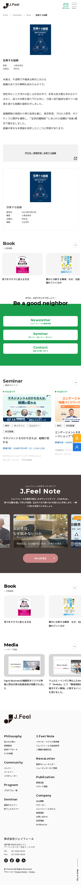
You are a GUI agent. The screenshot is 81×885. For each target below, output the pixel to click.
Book (29, 15)
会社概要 (40, 801)
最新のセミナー (11, 805)
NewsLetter (45, 758)
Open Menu (74, 5)
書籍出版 (40, 782)
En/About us (41, 824)
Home (5, 15)
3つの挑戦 (8, 753)
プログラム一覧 (11, 790)
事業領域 (8, 745)
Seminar (41, 335)
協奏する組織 (41, 15)
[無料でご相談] (77, 447)
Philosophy (13, 736)
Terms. (32, 872)
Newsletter (40, 321)
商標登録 (40, 812)
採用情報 (40, 820)
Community (13, 762)
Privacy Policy (21, 872)
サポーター (41, 805)
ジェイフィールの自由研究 (47, 745)
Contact (40, 348)
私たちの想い (10, 741)
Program (11, 785)
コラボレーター (11, 775)
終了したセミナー (11, 808)
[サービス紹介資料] (77, 438)
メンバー (8, 768)
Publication (17, 15)
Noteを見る (40, 558)
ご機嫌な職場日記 (43, 749)
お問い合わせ (66, 8)
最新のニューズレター (45, 764)
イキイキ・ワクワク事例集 (47, 741)
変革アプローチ (11, 749)
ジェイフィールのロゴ (45, 808)
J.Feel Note (45, 736)
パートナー (9, 771)
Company (43, 795)
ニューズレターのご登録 (46, 768)
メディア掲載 (41, 786)
